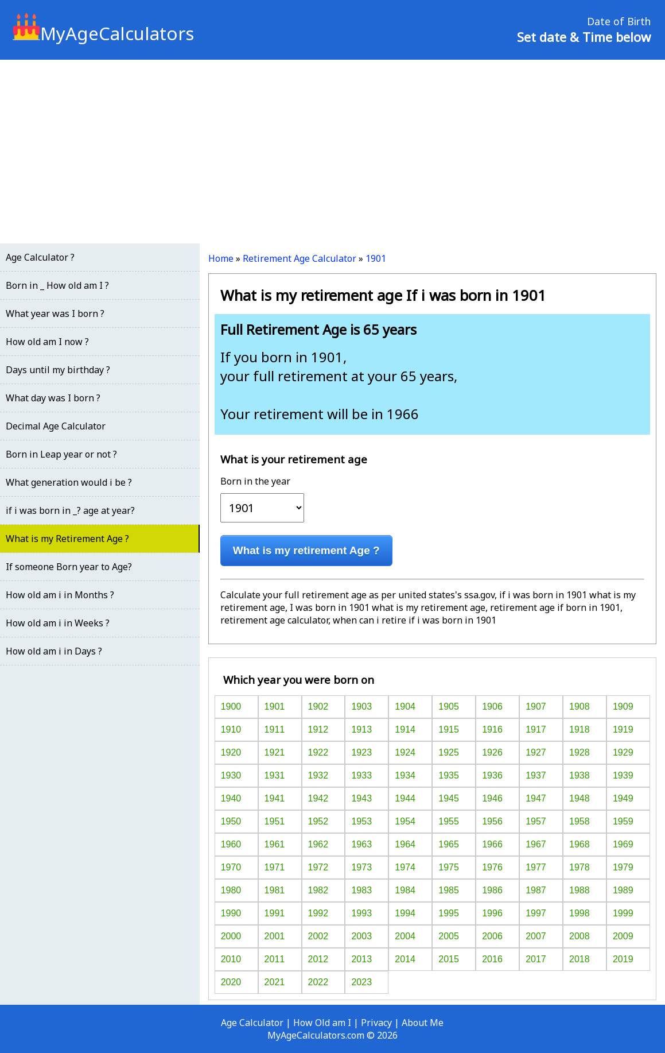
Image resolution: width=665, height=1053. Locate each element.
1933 (361, 775)
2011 (275, 959)
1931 (275, 775)
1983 (361, 890)
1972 (318, 867)
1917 (536, 729)
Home (221, 258)
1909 (623, 706)
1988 (579, 890)
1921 (275, 752)
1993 (361, 913)
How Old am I (322, 1022)
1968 (579, 844)
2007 (536, 936)
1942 (318, 798)
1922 (318, 752)
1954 (405, 821)
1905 (448, 706)
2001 (275, 936)
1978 (579, 867)
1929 (623, 752)
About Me (423, 1022)
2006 (492, 936)
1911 (275, 729)
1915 (448, 729)
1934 (405, 775)
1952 (318, 821)
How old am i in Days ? (54, 651)
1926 (492, 752)
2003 (361, 936)
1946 (492, 798)
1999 (623, 913)
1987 (536, 890)
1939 (623, 775)
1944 (405, 798)
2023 (361, 982)
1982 (318, 890)
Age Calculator (252, 1022)
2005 (448, 936)
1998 (579, 913)
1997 (536, 913)
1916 (492, 729)
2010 (231, 959)
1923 (361, 752)
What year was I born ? (55, 313)
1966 (492, 844)
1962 (318, 844)
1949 (623, 798)
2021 (275, 982)
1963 (361, 844)
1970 (231, 867)
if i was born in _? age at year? (70, 510)
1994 (405, 913)
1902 (318, 706)
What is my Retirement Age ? (67, 538)
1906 (492, 706)
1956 (492, 821)
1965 (448, 844)
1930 (231, 775)
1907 (536, 706)
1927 (536, 752)
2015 (448, 959)
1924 (405, 752)
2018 (579, 959)
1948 (579, 798)
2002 (318, 936)
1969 (623, 844)
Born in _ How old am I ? (57, 285)
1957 (536, 821)
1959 (623, 821)
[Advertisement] (332, 151)
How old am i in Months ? (60, 595)
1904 (405, 706)
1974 (405, 867)
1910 (231, 729)
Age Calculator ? (40, 257)
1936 (492, 775)
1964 (405, 844)
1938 (579, 775)
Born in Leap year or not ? (61, 454)
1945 (448, 798)
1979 (623, 867)
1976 (492, 867)
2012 (318, 959)
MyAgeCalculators (103, 33)
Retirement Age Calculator (299, 258)
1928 (579, 752)
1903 (361, 706)
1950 (231, 821)
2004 (405, 936)
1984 (405, 890)
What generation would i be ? (69, 482)
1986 (492, 890)
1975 (448, 867)
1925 (448, 752)
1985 (448, 890)
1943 (361, 798)
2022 (318, 982)
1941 (275, 798)
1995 (448, 913)
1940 (231, 798)
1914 (405, 729)
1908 (579, 706)
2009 (623, 936)
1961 (275, 844)
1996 (492, 913)
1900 (231, 706)
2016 (492, 959)
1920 (231, 752)
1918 (579, 729)
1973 (361, 867)
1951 (275, 821)
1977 (536, 867)
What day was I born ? (53, 398)
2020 (231, 982)
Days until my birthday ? (58, 369)
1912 (318, 729)
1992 (318, 913)
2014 (405, 959)
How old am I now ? (47, 341)
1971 (275, 867)
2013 (361, 959)
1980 (231, 890)
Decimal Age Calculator (56, 426)
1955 (448, 821)
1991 (275, 913)
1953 (361, 821)
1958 (579, 821)
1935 (448, 775)
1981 (275, 890)
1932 (318, 775)
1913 (361, 729)
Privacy (376, 1022)
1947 (536, 798)
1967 (536, 844)
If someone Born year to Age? (69, 566)
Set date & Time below (584, 36)
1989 (623, 890)
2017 (536, 959)
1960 (231, 844)
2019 (623, 959)
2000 (231, 936)
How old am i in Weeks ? (58, 623)
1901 (375, 258)
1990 (231, 913)
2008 (579, 936)
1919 (623, 729)
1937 (536, 775)
